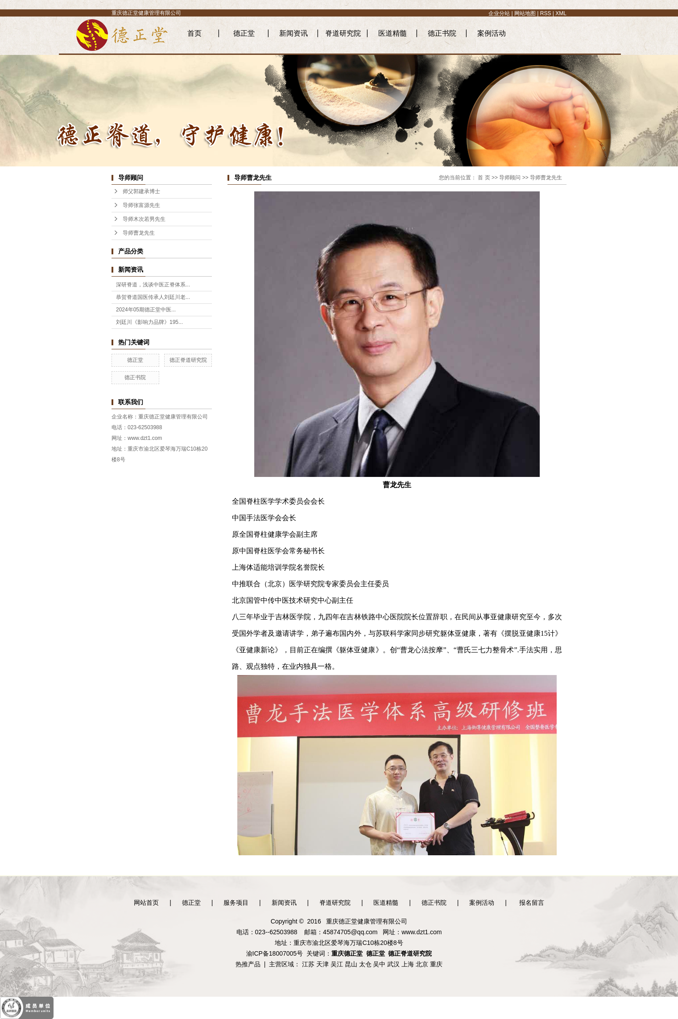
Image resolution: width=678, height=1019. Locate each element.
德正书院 (442, 33)
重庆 (436, 964)
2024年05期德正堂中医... (146, 310)
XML (560, 13)
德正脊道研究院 (188, 360)
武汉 (393, 964)
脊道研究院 (343, 33)
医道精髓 (392, 33)
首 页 (484, 177)
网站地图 (525, 13)
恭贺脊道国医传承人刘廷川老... (153, 297)
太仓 (365, 964)
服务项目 (235, 902)
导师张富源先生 (141, 205)
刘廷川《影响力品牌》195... (149, 322)
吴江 (337, 964)
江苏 (308, 964)
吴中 (379, 964)
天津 (322, 964)
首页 (194, 33)
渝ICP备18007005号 (274, 953)
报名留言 (531, 902)
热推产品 (248, 964)
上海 (407, 964)
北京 (422, 964)
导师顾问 (510, 177)
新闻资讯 (293, 33)
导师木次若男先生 (144, 219)
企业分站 (499, 13)
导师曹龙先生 (139, 233)
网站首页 (146, 902)
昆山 (351, 964)
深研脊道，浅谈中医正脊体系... (153, 285)
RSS (545, 13)
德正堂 (244, 33)
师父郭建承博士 (141, 191)
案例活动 (491, 33)
